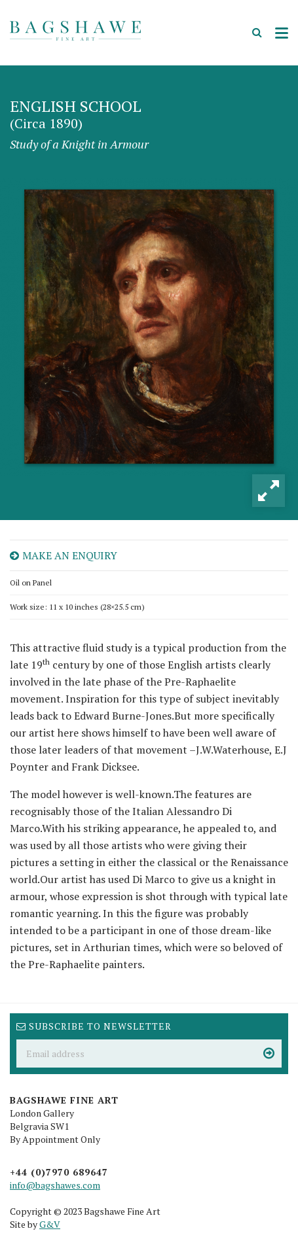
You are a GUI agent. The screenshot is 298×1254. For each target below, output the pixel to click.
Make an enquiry (63, 555)
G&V (49, 1224)
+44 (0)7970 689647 (59, 1172)
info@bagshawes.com (55, 1185)
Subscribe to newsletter (94, 1026)
